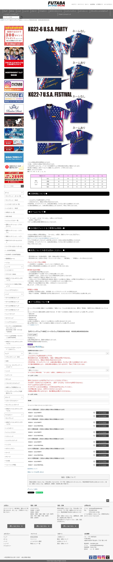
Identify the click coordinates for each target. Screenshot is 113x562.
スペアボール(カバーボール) (14, 246)
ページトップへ (107, 500)
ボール (12, 11)
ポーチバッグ (9, 318)
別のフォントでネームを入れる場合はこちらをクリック (43, 238)
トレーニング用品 (11, 464)
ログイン (74, 4)
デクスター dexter (11, 274)
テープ (8, 452)
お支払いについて (62, 541)
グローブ (33, 11)
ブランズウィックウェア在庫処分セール (14, 392)
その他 (8, 460)
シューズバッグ (10, 314)
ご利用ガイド (100, 4)
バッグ (19, 11)
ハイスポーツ (9, 270)
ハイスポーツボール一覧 (13, 204)
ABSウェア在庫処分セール (13, 387)
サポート (60, 533)
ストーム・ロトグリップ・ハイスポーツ (14, 366)
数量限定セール (10, 258)
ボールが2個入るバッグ (12, 301)
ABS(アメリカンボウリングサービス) (14, 279)
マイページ (81, 4)
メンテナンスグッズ (11, 440)
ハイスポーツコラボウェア (11, 14)
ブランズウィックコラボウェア (99, 11)
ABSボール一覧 (10, 212)
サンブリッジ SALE (12, 200)
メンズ (8, 371)
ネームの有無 (31, 367)
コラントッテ (9, 436)
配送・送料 (34, 505)
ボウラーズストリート (56, 11)
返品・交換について (62, 543)
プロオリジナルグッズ (64, 14)
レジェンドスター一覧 (12, 220)
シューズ (26, 11)
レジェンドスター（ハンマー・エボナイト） (13, 348)
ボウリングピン (10, 448)
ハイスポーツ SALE (12, 208)
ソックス (8, 444)
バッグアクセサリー (11, 322)
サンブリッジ (9, 418)
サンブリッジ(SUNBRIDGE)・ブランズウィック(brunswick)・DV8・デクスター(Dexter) (14, 328)
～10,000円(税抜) (11, 250)
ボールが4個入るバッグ (12, 310)
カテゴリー (7, 533)
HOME (2, 20)
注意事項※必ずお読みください (36, 350)
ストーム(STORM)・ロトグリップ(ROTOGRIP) (14, 336)
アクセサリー (43, 11)
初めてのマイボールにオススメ (14, 241)
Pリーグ (8, 456)
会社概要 (86, 533)
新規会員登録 (34, 537)
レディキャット (83, 11)
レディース (9, 375)
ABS (7, 361)
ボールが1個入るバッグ (12, 297)
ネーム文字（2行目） (33, 394)
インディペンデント (70, 11)
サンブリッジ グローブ (12, 404)
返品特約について (32, 468)
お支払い (6, 505)
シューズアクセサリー (12, 290)
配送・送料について (62, 539)
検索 (20, 17)
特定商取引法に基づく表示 (12, 557)
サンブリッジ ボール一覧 (13, 196)
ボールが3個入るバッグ (12, 305)
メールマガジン (108, 4)
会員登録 (93, 4)
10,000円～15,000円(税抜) (13, 254)
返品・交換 (61, 505)
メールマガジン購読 (35, 541)
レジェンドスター (11, 432)
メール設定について (33, 325)
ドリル (8, 262)
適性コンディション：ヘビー (14, 236)
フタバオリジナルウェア (13, 383)
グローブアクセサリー (12, 400)
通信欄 (29, 400)
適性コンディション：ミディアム (14, 231)
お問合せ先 (87, 505)
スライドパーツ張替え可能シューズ (14, 285)
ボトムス (8, 379)
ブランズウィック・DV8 (13, 357)
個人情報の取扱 (26, 557)
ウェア (5, 11)
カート (87, 4)
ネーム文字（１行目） (33, 375)
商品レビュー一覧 (35, 543)
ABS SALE (9, 216)
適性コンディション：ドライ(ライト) (14, 225)
